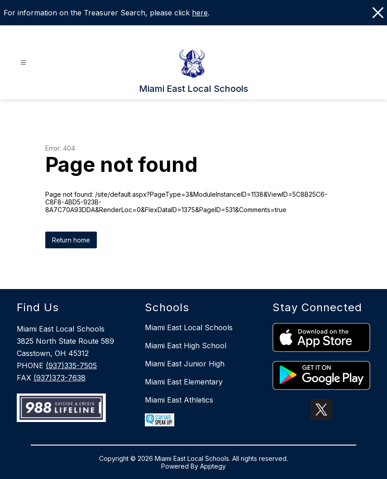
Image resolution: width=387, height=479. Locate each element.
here (200, 12)
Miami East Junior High (185, 363)
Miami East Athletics (179, 399)
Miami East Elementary (184, 381)
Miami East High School (185, 345)
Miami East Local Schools (189, 327)
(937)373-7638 (59, 377)
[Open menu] (23, 62)
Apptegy (213, 466)
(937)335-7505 (71, 365)
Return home (71, 240)
